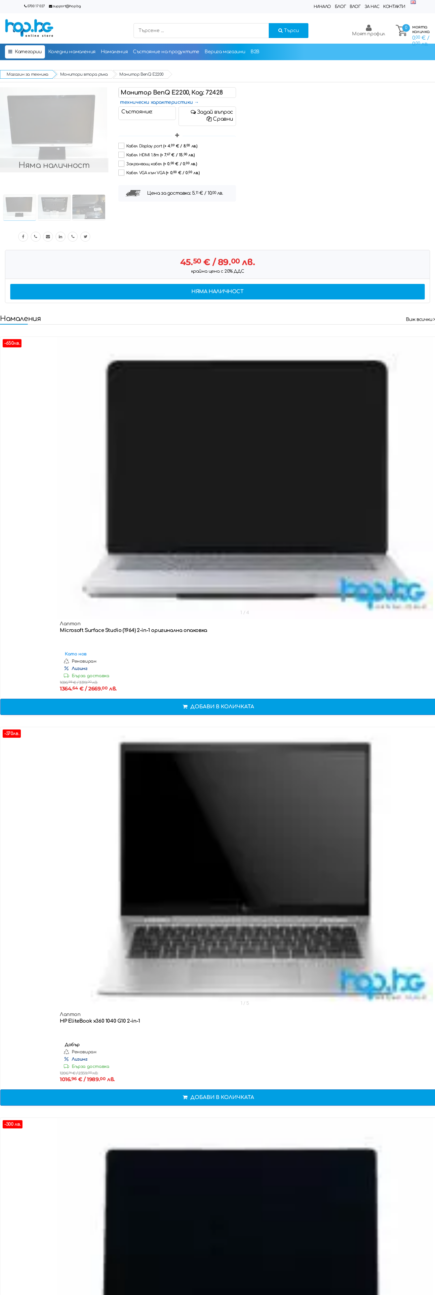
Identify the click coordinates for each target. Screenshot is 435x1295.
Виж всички (420, 319)
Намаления (114, 51)
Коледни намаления (72, 51)
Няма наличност (217, 291)
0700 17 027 (36, 6)
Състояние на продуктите (166, 51)
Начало (322, 6)
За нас (372, 6)
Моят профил (368, 30)
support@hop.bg (67, 6)
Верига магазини (225, 51)
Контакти (394, 6)
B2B (255, 51)
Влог (355, 6)
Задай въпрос (212, 112)
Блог (340, 6)
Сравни (220, 119)
